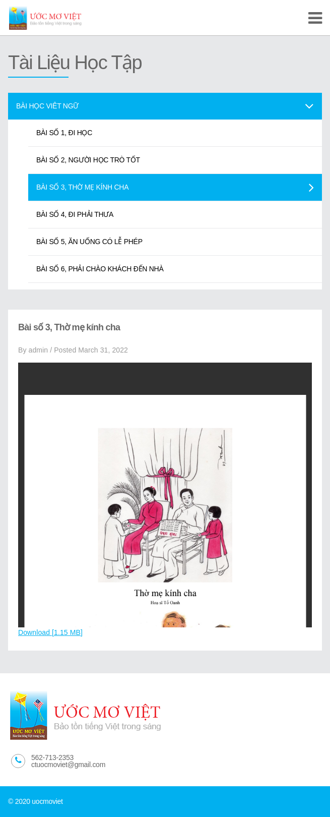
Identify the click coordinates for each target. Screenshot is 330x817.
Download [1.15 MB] (50, 632)
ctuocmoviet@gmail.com (68, 764)
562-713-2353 (52, 757)
